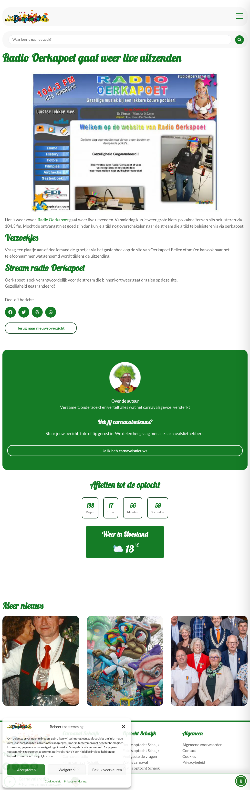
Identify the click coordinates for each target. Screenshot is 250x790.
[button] (123, 726)
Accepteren (26, 770)
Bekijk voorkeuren (107, 770)
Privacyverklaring (75, 781)
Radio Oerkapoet (53, 219)
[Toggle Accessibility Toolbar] (241, 781)
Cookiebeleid (53, 781)
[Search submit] (239, 39)
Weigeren (66, 770)
